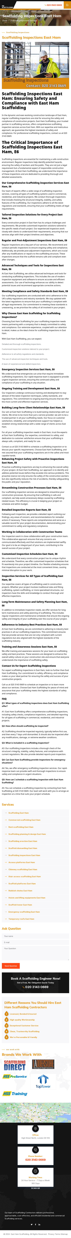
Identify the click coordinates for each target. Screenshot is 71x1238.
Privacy (51, 1234)
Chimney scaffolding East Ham (23, 869)
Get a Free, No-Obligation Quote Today (35, 982)
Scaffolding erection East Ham (23, 841)
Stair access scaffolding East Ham (25, 876)
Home (4, 20)
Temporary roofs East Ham (21, 919)
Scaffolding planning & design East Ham (27, 834)
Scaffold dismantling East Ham (23, 848)
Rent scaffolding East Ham (21, 827)
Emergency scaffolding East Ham (24, 912)
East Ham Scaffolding (20, 1234)
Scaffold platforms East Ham (22, 883)
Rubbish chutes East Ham (20, 890)
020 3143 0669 (53, 5)
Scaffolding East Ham (19, 813)
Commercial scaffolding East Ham (24, 820)
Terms (57, 1234)
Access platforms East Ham (22, 862)
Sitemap (64, 1234)
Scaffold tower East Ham (20, 905)
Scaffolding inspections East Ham (24, 855)
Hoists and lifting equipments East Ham (27, 898)
